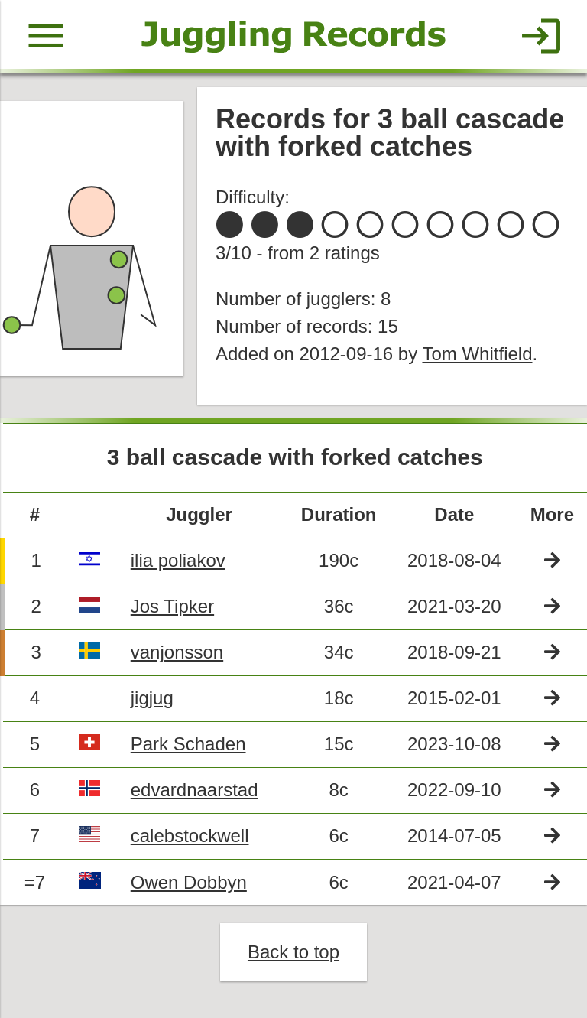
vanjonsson (177, 652)
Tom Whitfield (477, 353)
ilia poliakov (178, 560)
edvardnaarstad (194, 789)
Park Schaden (188, 743)
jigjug (152, 698)
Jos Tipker (172, 606)
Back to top (293, 952)
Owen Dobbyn (189, 882)
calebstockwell (190, 835)
